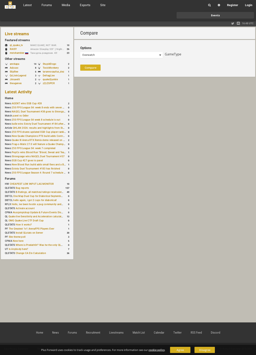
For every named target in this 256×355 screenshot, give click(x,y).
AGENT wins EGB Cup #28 (27, 103)
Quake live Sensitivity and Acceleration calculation (37, 216)
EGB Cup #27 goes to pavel (27, 160)
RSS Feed (196, 332)
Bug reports (22, 188)
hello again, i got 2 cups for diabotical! (35, 200)
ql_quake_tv (16, 45)
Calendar (159, 332)
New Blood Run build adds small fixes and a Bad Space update (47, 164)
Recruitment (93, 332)
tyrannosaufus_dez (53, 71)
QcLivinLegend (18, 75)
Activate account (25, 208)
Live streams (17, 33)
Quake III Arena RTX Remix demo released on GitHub (41, 140)
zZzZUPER (49, 83)
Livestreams (116, 332)
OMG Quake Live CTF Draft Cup (26, 220)
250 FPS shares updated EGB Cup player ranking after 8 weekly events (51, 132)
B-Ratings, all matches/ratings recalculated (40, 192)
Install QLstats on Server (29, 232)
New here (18, 241)
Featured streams (17, 40)
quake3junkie (50, 79)
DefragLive (49, 75)
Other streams (15, 59)
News (55, 332)
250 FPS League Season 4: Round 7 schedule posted (42, 172)
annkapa (14, 64)
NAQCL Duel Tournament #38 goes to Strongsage (40, 111)
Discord (215, 332)
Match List (139, 332)
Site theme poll (17, 236)
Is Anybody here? (18, 249)
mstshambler (19, 53)
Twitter (177, 332)
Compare (90, 67)
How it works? (24, 224)
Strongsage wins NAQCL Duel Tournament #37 (38, 156)
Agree (180, 350)
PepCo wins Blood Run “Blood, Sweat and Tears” (39, 152)
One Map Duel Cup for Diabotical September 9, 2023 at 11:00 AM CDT (52, 196)
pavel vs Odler (20, 115)
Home (9, 98)
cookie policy (156, 350)
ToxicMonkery (51, 67)
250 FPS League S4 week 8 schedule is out (36, 119)
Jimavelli (15, 79)
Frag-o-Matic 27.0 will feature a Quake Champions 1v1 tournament (49, 144)
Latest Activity (18, 91)
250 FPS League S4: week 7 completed (33, 148)
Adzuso (14, 67)
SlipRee (14, 71)
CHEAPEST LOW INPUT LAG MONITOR (32, 183)
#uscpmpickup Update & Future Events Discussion (41, 212)
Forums (10, 178)
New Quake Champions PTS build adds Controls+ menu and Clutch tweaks (54, 136)
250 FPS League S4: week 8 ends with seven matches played (46, 107)
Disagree (204, 350)
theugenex (16, 83)
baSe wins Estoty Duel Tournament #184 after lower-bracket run (48, 123)
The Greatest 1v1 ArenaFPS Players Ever (31, 228)
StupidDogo (49, 64)
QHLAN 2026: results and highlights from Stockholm (43, 127)
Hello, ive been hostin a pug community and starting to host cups (49, 204)
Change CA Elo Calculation (31, 253)
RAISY (13, 49)
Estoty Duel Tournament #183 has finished (36, 168)
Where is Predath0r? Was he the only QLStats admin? (46, 245)
